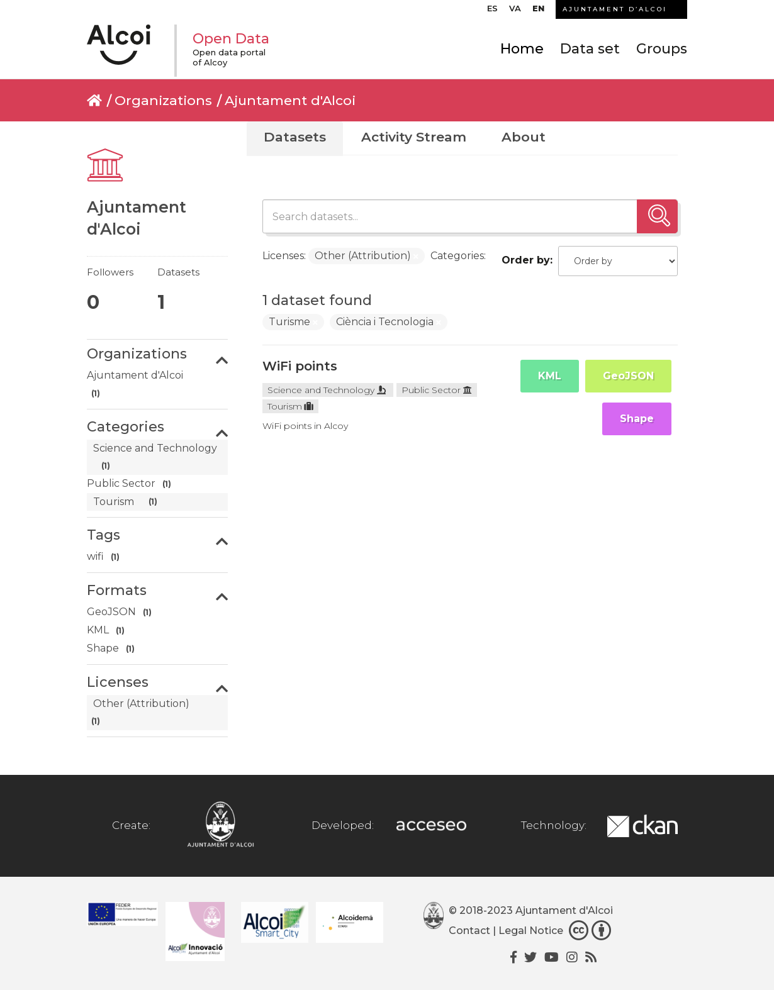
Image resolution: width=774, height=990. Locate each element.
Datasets (295, 137)
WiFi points (299, 366)
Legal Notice (530, 931)
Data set (590, 48)
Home (522, 48)
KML (549, 376)
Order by (526, 260)
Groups (661, 48)
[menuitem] (492, 11)
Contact (469, 931)
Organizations (163, 100)
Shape (637, 419)
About (524, 137)
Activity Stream (413, 137)
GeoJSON (628, 376)
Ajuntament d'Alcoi (290, 100)
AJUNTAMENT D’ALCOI (615, 9)
